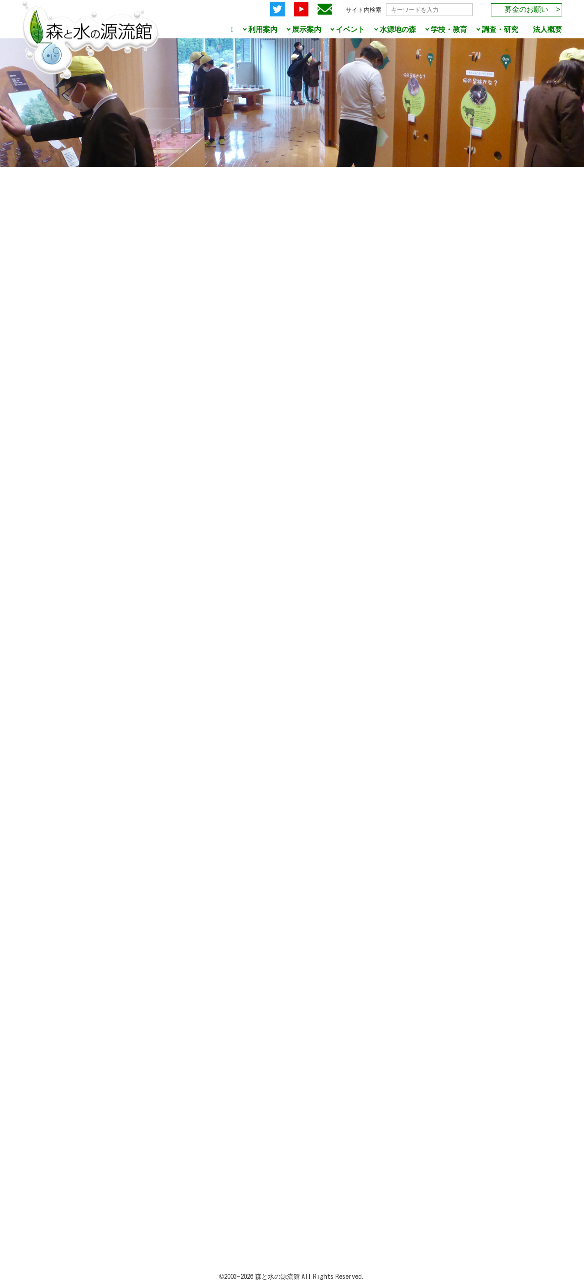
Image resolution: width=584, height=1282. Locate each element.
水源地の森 (398, 29)
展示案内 (306, 29)
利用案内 (262, 29)
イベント (350, 29)
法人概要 (547, 29)
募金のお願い (526, 9)
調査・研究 (500, 29)
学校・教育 (449, 29)
